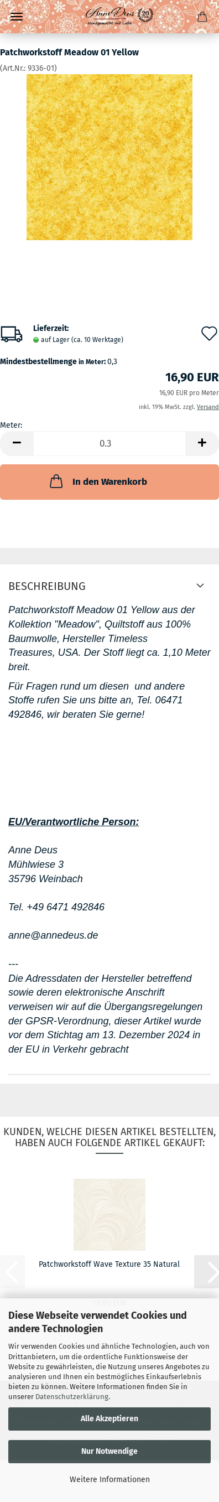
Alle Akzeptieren (109, 1418)
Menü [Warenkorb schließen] (17, 16)
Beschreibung (47, 586)
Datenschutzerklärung (71, 1396)
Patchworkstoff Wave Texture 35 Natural (109, 1264)
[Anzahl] (109, 443)
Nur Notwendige (109, 1451)
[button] (16, 443)
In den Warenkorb (97, 481)
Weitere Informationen (110, 1479)
